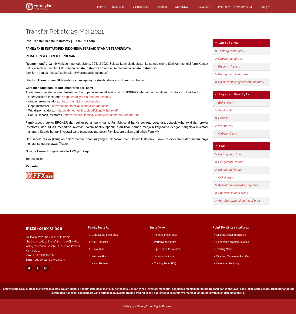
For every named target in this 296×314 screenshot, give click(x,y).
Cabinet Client (227, 133)
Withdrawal (182, 6)
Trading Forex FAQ (165, 263)
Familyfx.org (116, 131)
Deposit (162, 6)
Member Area (243, 6)
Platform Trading (229, 66)
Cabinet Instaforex (230, 58)
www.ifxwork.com (169, 139)
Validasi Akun (141, 6)
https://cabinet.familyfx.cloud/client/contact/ (79, 72)
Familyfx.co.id (35, 122)
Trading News (224, 249)
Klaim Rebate (100, 263)
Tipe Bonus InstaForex (167, 249)
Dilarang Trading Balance (231, 234)
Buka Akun (118, 6)
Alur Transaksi (100, 242)
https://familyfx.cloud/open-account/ (87, 97)
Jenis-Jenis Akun (164, 256)
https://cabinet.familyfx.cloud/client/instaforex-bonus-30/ (101, 115)
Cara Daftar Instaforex (105, 234)
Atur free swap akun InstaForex (239, 200)
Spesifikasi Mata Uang (233, 193)
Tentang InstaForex (231, 51)
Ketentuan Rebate (230, 169)
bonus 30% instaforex (62, 80)
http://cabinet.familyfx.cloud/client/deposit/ (80, 106)
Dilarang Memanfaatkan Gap (233, 256)
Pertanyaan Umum (230, 154)
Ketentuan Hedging (227, 263)
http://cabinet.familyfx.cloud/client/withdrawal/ (87, 110)
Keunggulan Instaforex (233, 74)
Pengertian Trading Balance (232, 242)
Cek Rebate (226, 177)
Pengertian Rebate (230, 162)
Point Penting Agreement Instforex (241, 82)
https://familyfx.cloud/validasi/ (81, 101)
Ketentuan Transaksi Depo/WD (238, 185)
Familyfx (153, 131)
